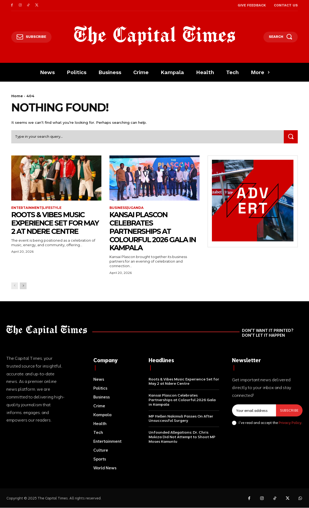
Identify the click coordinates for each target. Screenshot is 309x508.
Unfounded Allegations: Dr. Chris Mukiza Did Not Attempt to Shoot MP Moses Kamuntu (182, 437)
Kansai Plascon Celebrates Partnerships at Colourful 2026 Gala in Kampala (151, 232)
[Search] (290, 137)
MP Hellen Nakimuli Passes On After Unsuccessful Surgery (181, 418)
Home (17, 96)
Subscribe (289, 410)
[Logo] (154, 36)
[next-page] (23, 286)
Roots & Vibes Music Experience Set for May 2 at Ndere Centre (55, 223)
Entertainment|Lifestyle (36, 208)
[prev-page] (14, 286)
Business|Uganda (126, 208)
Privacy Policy (290, 423)
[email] (254, 411)
